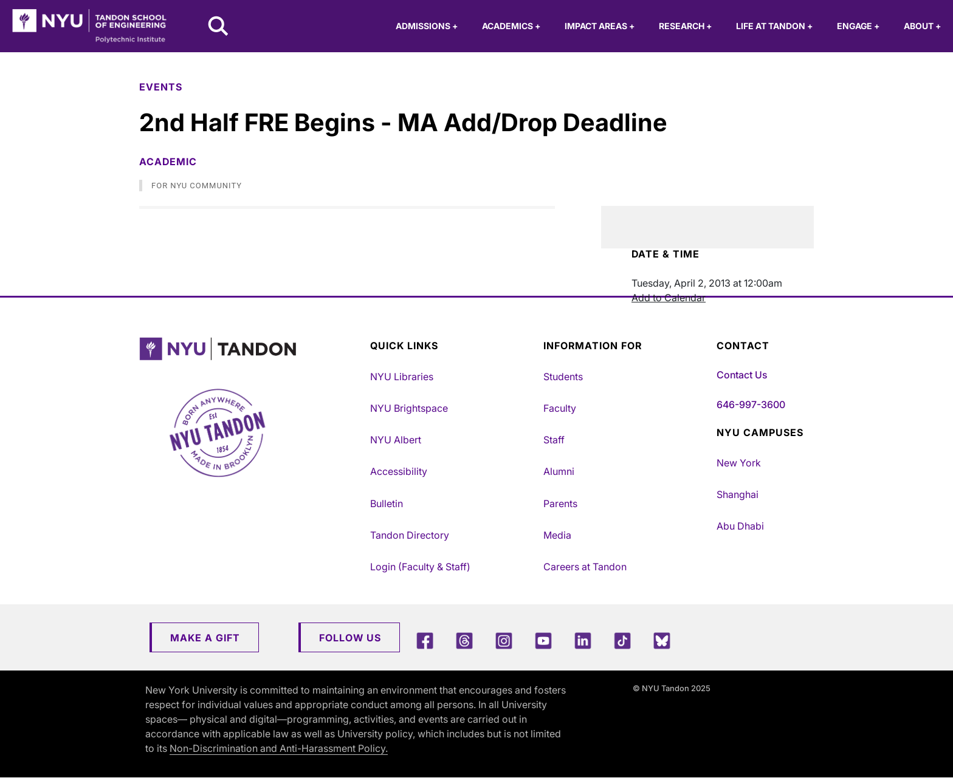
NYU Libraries (401, 376)
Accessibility (398, 471)
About (922, 26)
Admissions (427, 26)
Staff (554, 440)
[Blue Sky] (662, 640)
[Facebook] (425, 640)
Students (563, 376)
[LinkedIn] (583, 640)
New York (739, 463)
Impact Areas (600, 26)
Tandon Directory (409, 535)
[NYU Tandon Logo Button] (245, 349)
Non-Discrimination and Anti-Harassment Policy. (279, 748)
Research (685, 26)
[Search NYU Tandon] (219, 27)
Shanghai (738, 494)
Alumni (558, 471)
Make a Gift (205, 638)
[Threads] (464, 640)
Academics (511, 26)
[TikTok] (622, 640)
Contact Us (742, 375)
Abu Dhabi (740, 526)
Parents (560, 503)
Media (557, 535)
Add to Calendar (668, 298)
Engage (858, 26)
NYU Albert (395, 440)
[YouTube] (543, 640)
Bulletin (386, 503)
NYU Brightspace (409, 408)
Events (160, 87)
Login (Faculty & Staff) (420, 567)
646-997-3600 (751, 404)
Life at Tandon (774, 26)
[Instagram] (504, 640)
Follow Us (350, 638)
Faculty (559, 408)
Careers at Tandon (585, 567)
